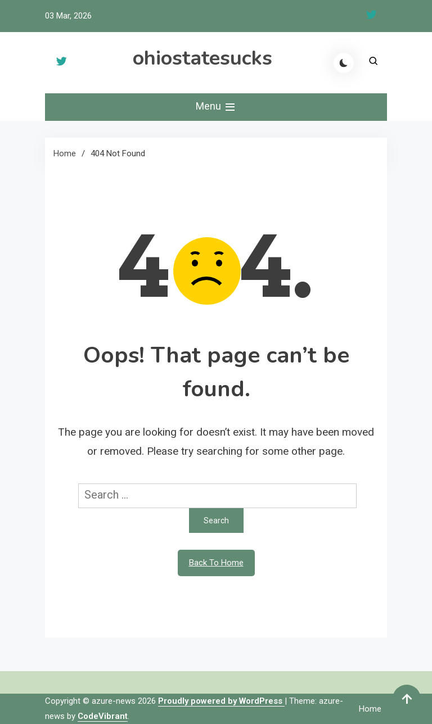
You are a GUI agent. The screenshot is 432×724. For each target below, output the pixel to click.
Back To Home (216, 563)
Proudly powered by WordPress (221, 701)
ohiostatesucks (202, 58)
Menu (216, 107)
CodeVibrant (103, 716)
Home (370, 709)
